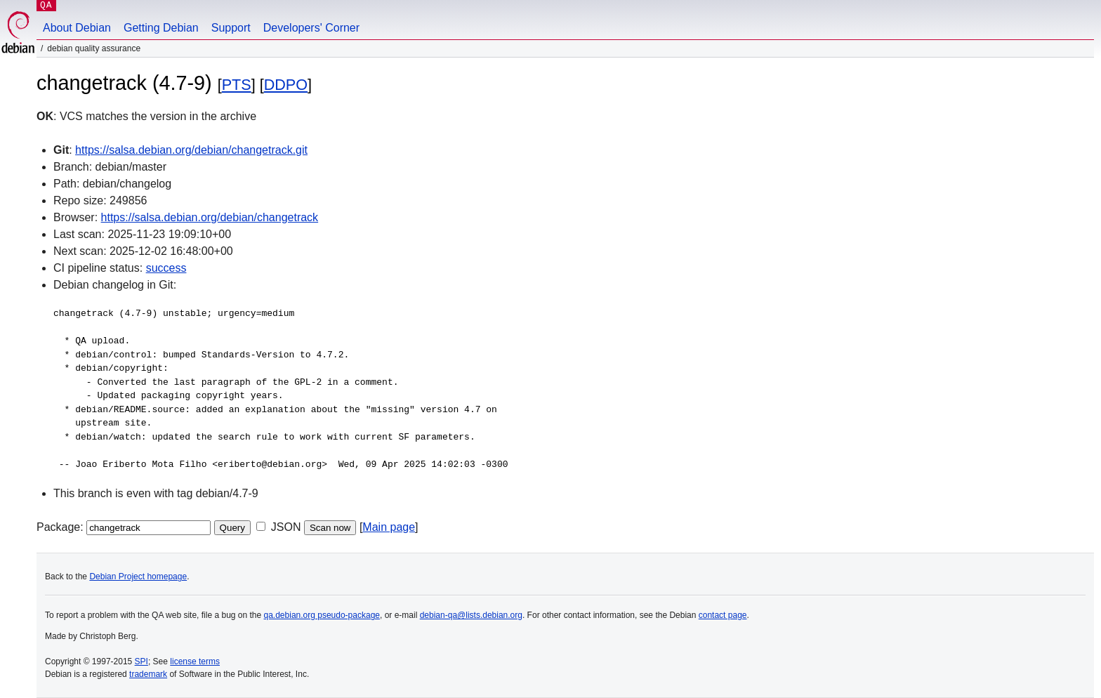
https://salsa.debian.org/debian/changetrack (210, 217)
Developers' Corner (311, 28)
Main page (388, 527)
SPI (141, 661)
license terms (195, 661)
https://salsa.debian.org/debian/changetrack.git (191, 150)
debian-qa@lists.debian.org (471, 615)
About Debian (77, 28)
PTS (236, 84)
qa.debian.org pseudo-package (322, 615)
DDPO (286, 84)
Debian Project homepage (138, 576)
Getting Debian (161, 28)
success (166, 268)
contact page (723, 615)
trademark (148, 674)
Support (231, 28)
